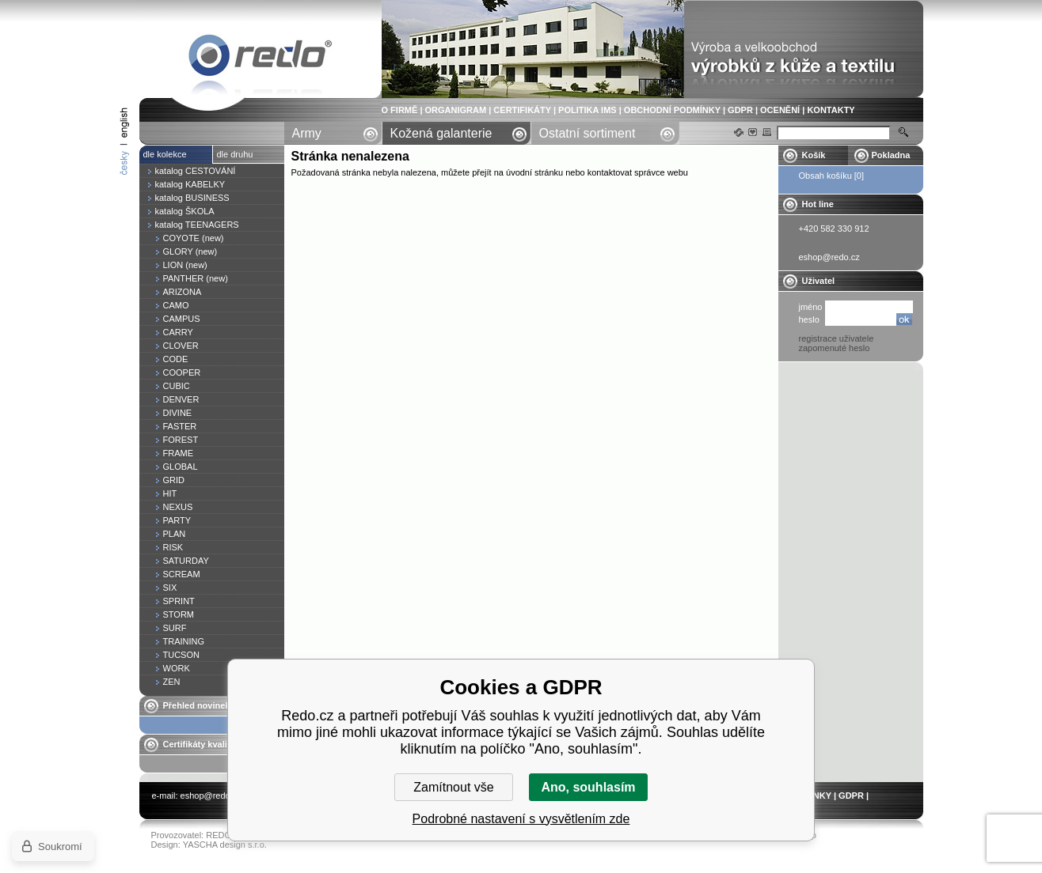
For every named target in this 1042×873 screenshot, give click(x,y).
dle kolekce (165, 154)
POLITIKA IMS (587, 110)
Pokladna (891, 155)
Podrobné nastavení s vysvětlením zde (521, 819)
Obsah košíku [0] (832, 175)
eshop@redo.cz (211, 795)
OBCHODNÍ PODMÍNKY (672, 110)
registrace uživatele (836, 338)
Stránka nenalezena (260, 58)
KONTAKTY (830, 110)
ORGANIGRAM (456, 110)
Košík (814, 155)
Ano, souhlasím (588, 787)
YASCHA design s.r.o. (225, 844)
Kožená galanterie (441, 133)
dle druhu (235, 154)
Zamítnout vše (453, 787)
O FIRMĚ (400, 110)
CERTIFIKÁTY (522, 110)
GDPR (740, 110)
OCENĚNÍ (780, 110)
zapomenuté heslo (834, 348)
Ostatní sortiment (587, 133)
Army (306, 133)
